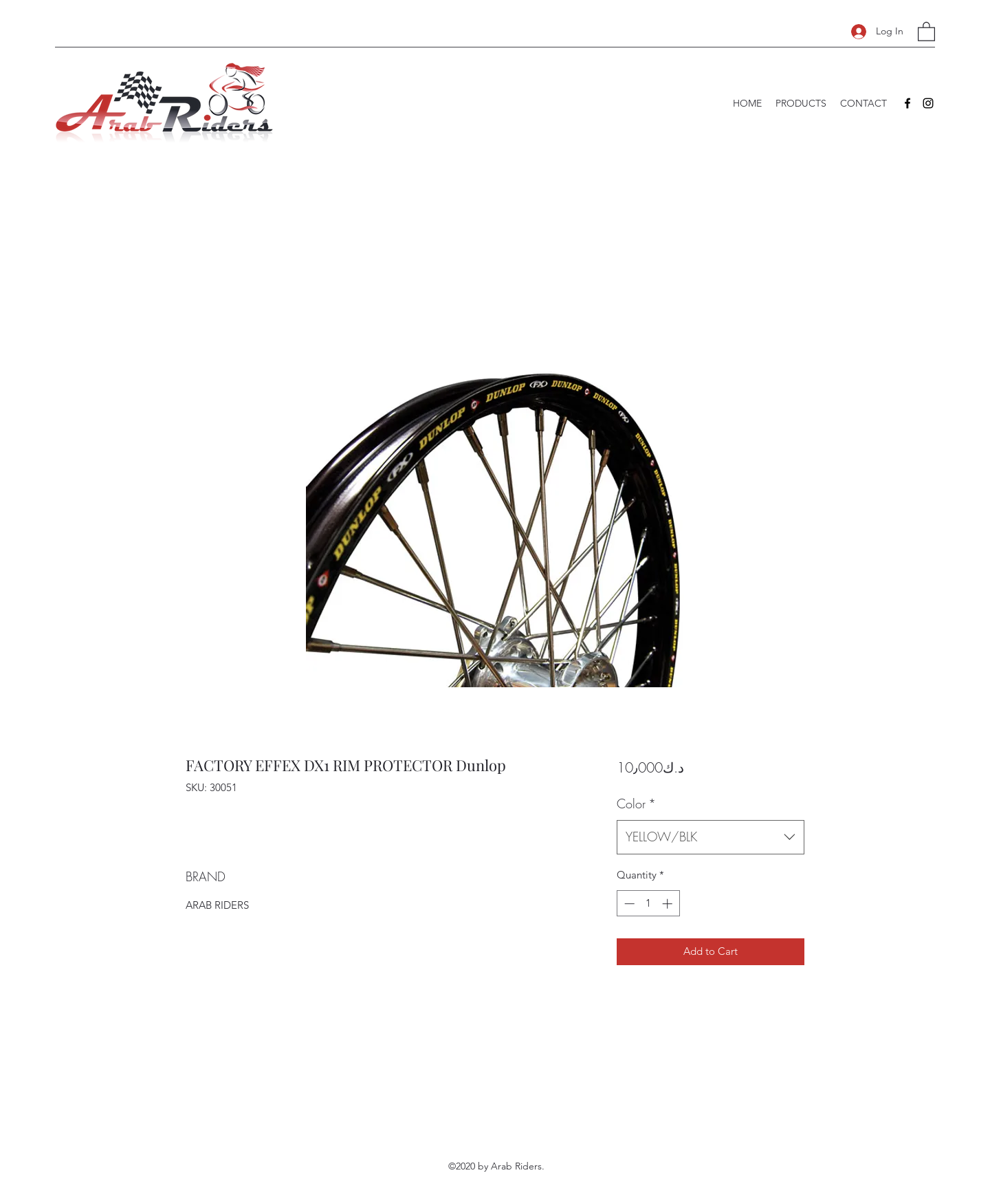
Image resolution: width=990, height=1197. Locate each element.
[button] (926, 31)
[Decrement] (628, 903)
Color (636, 803)
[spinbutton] (648, 903)
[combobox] (710, 837)
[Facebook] (907, 103)
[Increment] (668, 903)
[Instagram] (928, 103)
